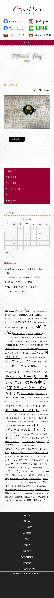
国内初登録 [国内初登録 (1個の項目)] (34, 482)
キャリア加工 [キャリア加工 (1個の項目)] (11, 372)
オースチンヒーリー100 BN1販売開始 (25, 277)
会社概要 (27, 551)
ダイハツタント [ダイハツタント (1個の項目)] (24, 418)
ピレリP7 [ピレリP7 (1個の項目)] (17, 438)
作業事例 (12, 200)
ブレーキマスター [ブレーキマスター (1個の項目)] (29, 442)
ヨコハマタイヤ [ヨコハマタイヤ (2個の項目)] (21, 467)
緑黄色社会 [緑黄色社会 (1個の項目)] (41, 493)
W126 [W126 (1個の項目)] (31, 341)
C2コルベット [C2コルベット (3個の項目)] (22, 318)
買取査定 (27, 533)
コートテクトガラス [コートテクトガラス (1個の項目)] (19, 397)
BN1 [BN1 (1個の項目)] (10, 318)
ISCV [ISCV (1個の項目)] (8, 328)
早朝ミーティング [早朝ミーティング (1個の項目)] (33, 486)
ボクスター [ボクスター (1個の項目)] (16, 453)
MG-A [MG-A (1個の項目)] (32, 328)
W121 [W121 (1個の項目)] (24, 341)
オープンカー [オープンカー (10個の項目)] (18, 361)
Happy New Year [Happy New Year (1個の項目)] (40, 322)
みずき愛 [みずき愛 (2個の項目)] (38, 345)
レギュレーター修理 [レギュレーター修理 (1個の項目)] (37, 467)
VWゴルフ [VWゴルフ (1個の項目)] (41, 337)
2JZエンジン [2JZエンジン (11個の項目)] (18, 310)
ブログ (11, 194)
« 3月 (6, 252)
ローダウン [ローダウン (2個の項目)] (42, 471)
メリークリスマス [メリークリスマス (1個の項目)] (22, 464)
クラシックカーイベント (19, 189)
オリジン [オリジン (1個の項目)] (26, 357)
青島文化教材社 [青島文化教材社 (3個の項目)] (36, 500)
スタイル (12, 182)
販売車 (27, 521)
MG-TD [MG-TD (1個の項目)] (17, 334)
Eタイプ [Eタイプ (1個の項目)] (12, 322)
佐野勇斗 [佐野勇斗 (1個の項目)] (32, 475)
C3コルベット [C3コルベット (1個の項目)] (37, 318)
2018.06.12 (46, 90)
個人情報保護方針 (27, 568)
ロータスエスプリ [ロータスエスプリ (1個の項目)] (28, 471)
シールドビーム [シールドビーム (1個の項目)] (19, 406)
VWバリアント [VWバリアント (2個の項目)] (13, 341)
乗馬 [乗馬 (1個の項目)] (8, 475)
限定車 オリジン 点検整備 (19, 282)
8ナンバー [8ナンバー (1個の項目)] (15, 315)
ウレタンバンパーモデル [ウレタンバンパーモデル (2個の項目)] (19, 353)
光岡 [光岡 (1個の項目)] (27, 479)
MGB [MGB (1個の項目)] (30, 334)
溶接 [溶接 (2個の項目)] (8, 493)
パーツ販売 (27, 527)
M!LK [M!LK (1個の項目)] (25, 328)
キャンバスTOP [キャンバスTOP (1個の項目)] (24, 372)
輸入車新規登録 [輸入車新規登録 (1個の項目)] (39, 497)
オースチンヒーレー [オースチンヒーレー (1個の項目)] (39, 357)
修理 (27, 539)
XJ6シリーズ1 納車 (17, 291)
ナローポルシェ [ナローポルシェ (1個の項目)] (26, 425)
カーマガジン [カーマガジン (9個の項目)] (23, 365)
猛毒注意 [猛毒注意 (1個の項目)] (30, 493)
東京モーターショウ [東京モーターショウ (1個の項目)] (26, 490)
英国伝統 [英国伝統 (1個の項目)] (28, 497)
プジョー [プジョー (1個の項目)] (41, 442)
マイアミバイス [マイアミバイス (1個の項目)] (28, 453)
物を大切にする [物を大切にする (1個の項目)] (19, 493)
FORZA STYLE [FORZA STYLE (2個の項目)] (24, 322)
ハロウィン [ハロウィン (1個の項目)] (25, 434)
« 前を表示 (16, 139)
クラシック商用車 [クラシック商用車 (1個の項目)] (28, 394)
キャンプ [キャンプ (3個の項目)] (37, 371)
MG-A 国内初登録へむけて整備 (22, 287)
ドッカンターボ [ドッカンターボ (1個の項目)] (12, 425)
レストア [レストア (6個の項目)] (12, 471)
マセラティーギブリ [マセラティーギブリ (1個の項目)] (16, 456)
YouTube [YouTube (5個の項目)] (12, 344)
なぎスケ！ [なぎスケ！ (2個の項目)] (26, 345)
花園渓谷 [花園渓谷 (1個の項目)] (19, 497)
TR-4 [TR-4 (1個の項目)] (16, 337)
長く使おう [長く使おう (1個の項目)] (21, 500)
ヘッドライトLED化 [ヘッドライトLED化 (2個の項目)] (27, 445)
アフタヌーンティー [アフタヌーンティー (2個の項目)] (30, 349)
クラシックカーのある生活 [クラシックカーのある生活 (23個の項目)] (26, 382)
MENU (27, 42)
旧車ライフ (13, 177)
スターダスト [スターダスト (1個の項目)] (20, 414)
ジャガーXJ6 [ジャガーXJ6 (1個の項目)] (32, 406)
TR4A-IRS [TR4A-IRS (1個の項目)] (31, 337)
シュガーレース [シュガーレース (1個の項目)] (28, 401)
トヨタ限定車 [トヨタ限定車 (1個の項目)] (42, 421)
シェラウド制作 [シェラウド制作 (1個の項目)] (14, 401)
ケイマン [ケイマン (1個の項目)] (40, 394)
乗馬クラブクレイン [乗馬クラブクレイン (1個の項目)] (19, 475)
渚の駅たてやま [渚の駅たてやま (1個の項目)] (42, 490)
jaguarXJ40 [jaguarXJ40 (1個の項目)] (17, 328)
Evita (27, 10)
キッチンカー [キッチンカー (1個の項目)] (41, 366)
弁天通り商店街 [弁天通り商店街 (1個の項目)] (18, 486)
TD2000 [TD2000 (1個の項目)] (9, 337)
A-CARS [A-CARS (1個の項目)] (33, 315)
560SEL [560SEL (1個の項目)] (24, 315)
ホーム (27, 515)
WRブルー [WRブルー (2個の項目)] (41, 341)
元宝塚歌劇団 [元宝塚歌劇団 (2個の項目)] (17, 479)
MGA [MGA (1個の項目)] (24, 334)
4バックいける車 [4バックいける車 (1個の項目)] (38, 311)
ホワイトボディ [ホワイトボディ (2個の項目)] (22, 449)
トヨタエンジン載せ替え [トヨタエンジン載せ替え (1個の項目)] (26, 421)
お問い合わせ (27, 557)
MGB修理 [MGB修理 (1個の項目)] (38, 334)
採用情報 (27, 562)
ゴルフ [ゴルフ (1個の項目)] (31, 397)
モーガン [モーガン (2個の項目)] (35, 464)
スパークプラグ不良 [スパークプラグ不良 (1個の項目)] (35, 414)
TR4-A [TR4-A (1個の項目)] (23, 337)
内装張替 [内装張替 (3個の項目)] (36, 478)
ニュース (12, 171)
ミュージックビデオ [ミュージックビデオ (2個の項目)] (18, 460)
